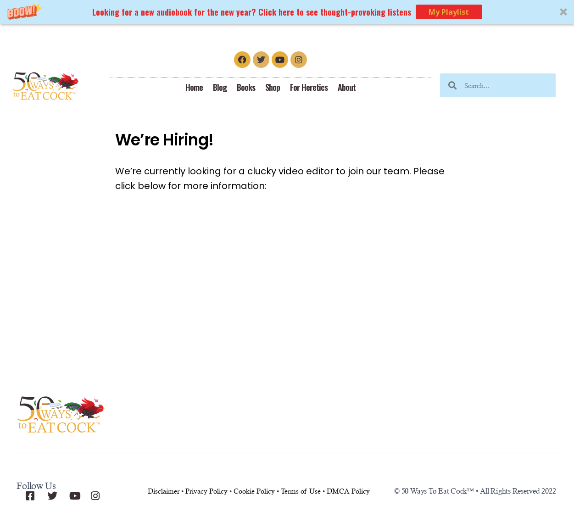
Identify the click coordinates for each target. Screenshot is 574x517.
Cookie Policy (254, 491)
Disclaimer (163, 491)
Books (246, 87)
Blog (220, 87)
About (347, 87)
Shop (272, 87)
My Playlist (449, 12)
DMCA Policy (348, 491)
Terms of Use (301, 491)
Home (194, 87)
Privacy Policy (206, 491)
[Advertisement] (287, 291)
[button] (287, 12)
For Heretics (309, 87)
